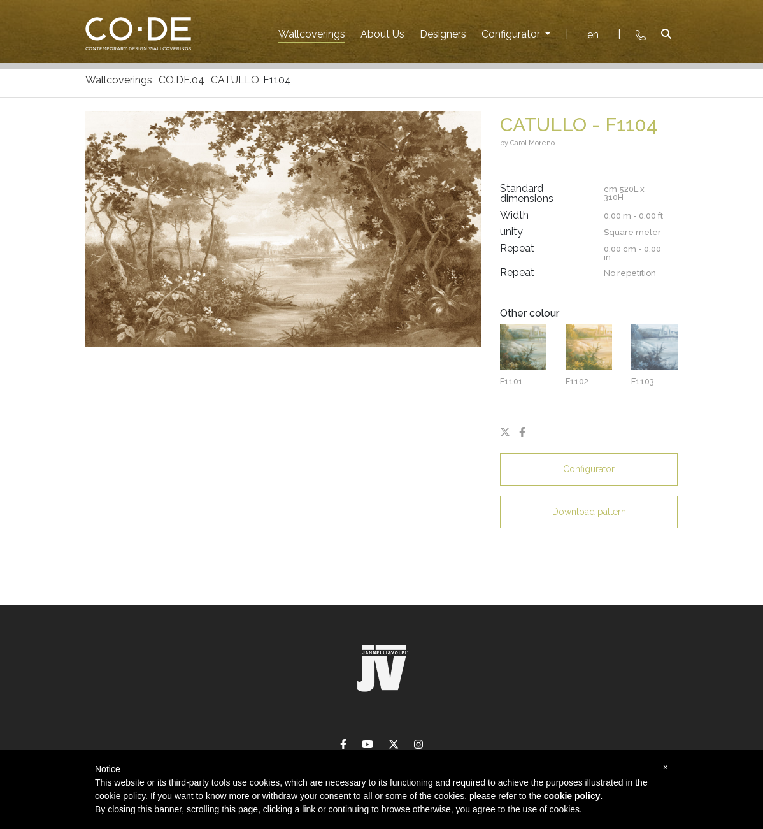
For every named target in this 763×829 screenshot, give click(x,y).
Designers (443, 34)
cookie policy (572, 796)
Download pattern (589, 512)
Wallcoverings (311, 34)
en (593, 35)
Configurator (512, 34)
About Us (382, 34)
